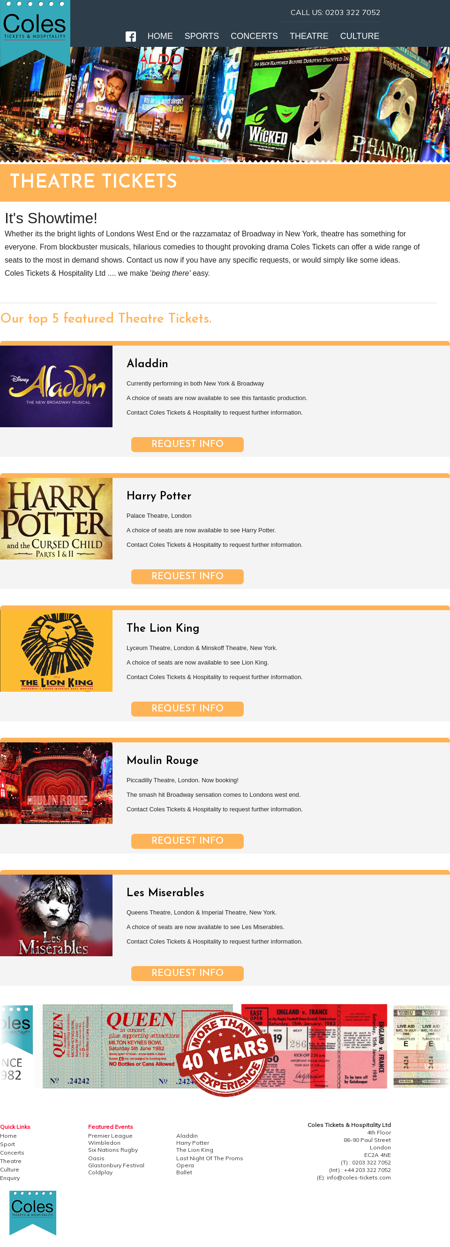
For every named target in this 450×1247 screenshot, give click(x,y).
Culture (9, 1169)
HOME (160, 36)
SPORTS (202, 36)
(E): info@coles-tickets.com (354, 1177)
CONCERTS (254, 36)
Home (8, 1135)
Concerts (12, 1152)
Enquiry (10, 1177)
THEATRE (309, 36)
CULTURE (360, 36)
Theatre (11, 1160)
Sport (7, 1144)
